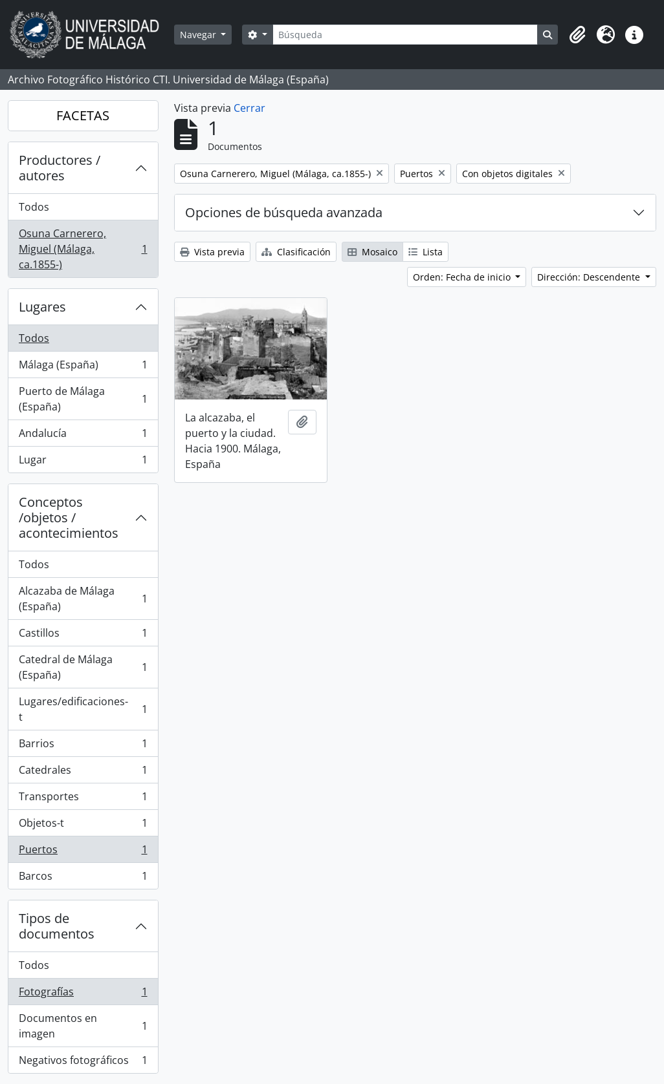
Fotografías (83, 994)
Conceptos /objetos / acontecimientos (68, 517)
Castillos (83, 635)
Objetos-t (83, 825)
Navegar (199, 34)
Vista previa (212, 252)
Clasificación (296, 252)
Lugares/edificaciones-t (83, 709)
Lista (425, 252)
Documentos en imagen (83, 1026)
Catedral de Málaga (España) (83, 667)
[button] (577, 35)
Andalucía (83, 436)
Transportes (83, 799)
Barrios (83, 746)
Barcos (83, 878)
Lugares (42, 306)
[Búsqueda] (405, 35)
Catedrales (83, 772)
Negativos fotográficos (83, 1062)
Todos (34, 207)
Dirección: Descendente (590, 277)
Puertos (83, 852)
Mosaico (372, 252)
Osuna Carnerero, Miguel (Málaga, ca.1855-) (83, 248)
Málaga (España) (83, 367)
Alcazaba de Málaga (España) (83, 598)
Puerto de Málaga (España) (83, 399)
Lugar (83, 462)
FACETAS (82, 115)
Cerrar (249, 108)
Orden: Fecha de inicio (463, 277)
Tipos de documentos (56, 925)
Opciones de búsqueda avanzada (283, 212)
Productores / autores (59, 167)
